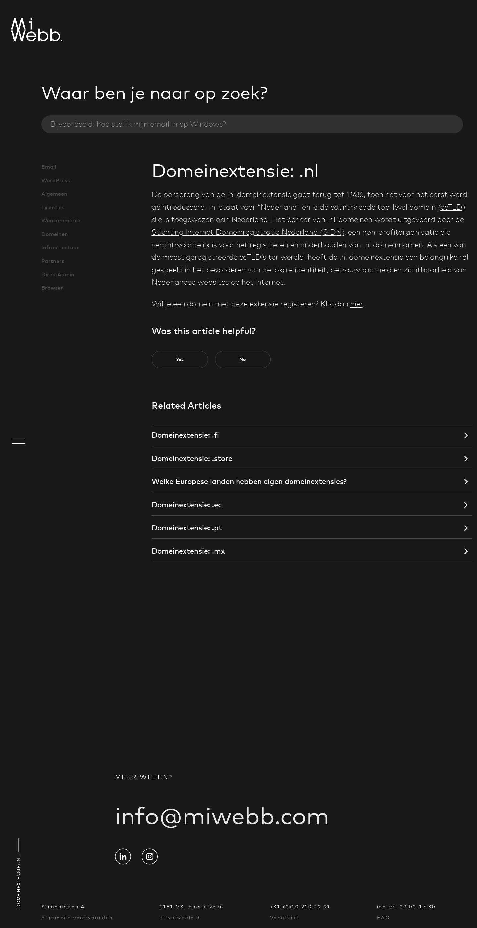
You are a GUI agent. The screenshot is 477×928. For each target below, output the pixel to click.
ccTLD (451, 207)
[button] (180, 359)
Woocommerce (60, 220)
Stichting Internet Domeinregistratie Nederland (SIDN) (248, 232)
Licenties (52, 207)
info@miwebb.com (222, 823)
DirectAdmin (57, 274)
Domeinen (54, 234)
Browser (52, 287)
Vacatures (285, 918)
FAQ (383, 918)
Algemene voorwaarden (77, 918)
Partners (52, 261)
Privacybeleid (179, 918)
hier (356, 304)
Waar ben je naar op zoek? (154, 93)
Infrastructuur (60, 247)
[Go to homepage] (18, 31)
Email (48, 166)
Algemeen (54, 193)
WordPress (55, 180)
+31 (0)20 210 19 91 (300, 907)
